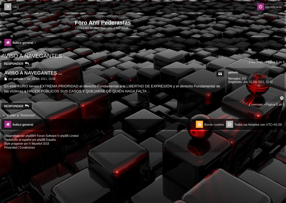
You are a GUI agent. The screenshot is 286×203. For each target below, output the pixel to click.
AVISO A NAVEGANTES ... (34, 56)
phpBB (30, 135)
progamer (17, 143)
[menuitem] (11, 7)
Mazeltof (37, 143)
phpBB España (46, 139)
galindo (233, 72)
